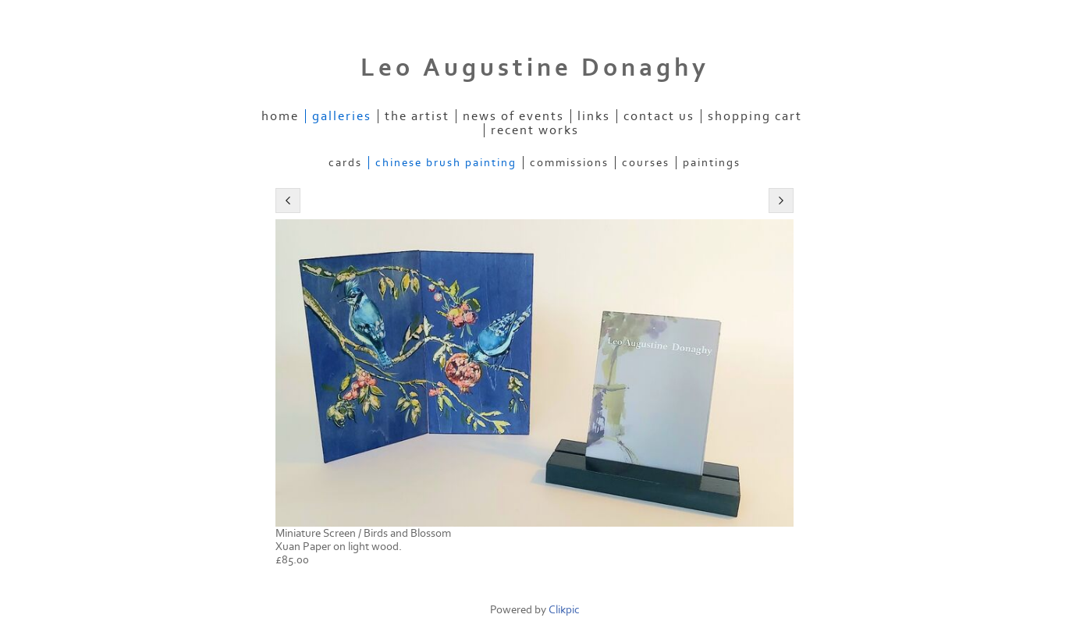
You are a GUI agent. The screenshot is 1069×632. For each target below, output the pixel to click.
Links (593, 116)
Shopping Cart (755, 116)
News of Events (513, 116)
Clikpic (564, 609)
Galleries (341, 116)
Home (280, 116)
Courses (645, 162)
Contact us (658, 116)
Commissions (569, 162)
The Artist (417, 116)
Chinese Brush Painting (446, 162)
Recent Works (535, 130)
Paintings (711, 162)
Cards (345, 162)
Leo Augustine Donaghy (534, 68)
